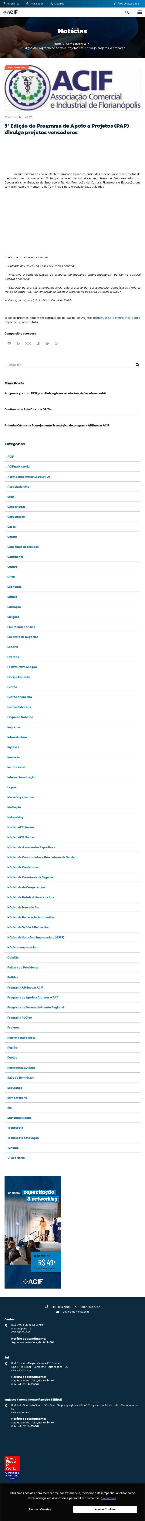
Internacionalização (21, 777)
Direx (11, 576)
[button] (127, 12)
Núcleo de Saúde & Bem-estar (28, 927)
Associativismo (18, 486)
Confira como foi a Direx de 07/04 (28, 409)
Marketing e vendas (21, 797)
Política (12, 977)
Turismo (13, 1147)
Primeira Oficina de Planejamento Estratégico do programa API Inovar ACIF (57, 425)
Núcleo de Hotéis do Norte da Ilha (30, 897)
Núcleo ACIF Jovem (20, 827)
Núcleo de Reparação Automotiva (31, 917)
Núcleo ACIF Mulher (20, 837)
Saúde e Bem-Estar (20, 1077)
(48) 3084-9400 (61, 1307)
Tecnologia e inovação (23, 1137)
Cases (11, 526)
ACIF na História (18, 466)
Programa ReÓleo (19, 1017)
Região (12, 1047)
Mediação (14, 807)
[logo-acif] (10, 12)
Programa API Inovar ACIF (25, 987)
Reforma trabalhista (21, 1037)
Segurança (14, 1087)
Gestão (12, 687)
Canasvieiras (16, 506)
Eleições (13, 617)
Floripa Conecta (18, 677)
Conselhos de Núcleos (23, 546)
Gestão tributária (19, 707)
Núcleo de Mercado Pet (23, 907)
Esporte (12, 647)
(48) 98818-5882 (90, 1307)
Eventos (13, 657)
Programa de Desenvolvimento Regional (35, 1007)
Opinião (13, 957)
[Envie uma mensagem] (59, 1311)
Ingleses (13, 747)
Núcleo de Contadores (23, 867)
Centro (12, 536)
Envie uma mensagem (76, 1312)
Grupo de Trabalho (20, 717)
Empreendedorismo (21, 627)
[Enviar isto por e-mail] (9, 343)
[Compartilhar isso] (18, 343)
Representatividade (21, 1067)
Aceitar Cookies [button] (105, 1509)
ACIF (10, 456)
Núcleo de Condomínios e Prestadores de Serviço (41, 857)
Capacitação (16, 516)
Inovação (13, 757)
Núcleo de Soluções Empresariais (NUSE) (35, 937)
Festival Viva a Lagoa (22, 667)
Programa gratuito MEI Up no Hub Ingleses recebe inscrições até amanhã (55, 393)
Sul (9, 1107)
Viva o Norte (16, 1158)
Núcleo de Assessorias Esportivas (31, 847)
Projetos (13, 1027)
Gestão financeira (19, 697)
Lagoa (11, 787)
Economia (14, 586)
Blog (10, 496)
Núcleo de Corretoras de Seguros (30, 877)
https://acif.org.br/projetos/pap (115, 317)
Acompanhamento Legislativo (28, 476)
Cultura (12, 567)
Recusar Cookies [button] (40, 1509)
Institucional (16, 767)
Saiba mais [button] (108, 1498)
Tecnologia (15, 1127)
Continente (15, 556)
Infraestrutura (17, 737)
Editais (12, 597)
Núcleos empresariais (22, 947)
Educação (14, 606)
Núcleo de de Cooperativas (26, 887)
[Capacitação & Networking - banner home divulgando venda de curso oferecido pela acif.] (33, 1287)
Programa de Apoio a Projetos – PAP (32, 997)
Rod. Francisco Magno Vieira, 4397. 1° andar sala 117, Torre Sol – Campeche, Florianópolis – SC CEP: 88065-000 (39, 1366)
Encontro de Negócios (22, 637)
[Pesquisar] (72, 365)
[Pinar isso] (47, 343)
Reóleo (12, 1057)
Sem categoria (17, 1097)
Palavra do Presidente (23, 967)
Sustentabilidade (19, 1117)
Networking (15, 817)
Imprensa (14, 727)
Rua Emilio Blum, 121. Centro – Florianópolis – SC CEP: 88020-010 (28, 1328)
